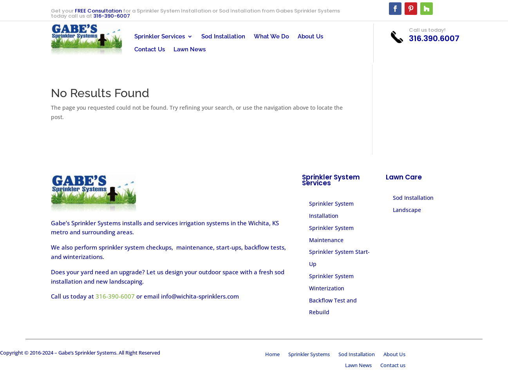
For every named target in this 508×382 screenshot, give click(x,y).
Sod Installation (223, 36)
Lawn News (190, 49)
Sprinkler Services (159, 36)
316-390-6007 (111, 16)
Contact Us (149, 49)
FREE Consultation (98, 10)
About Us (310, 36)
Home (272, 355)
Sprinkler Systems (309, 355)
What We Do (271, 36)
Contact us (392, 366)
